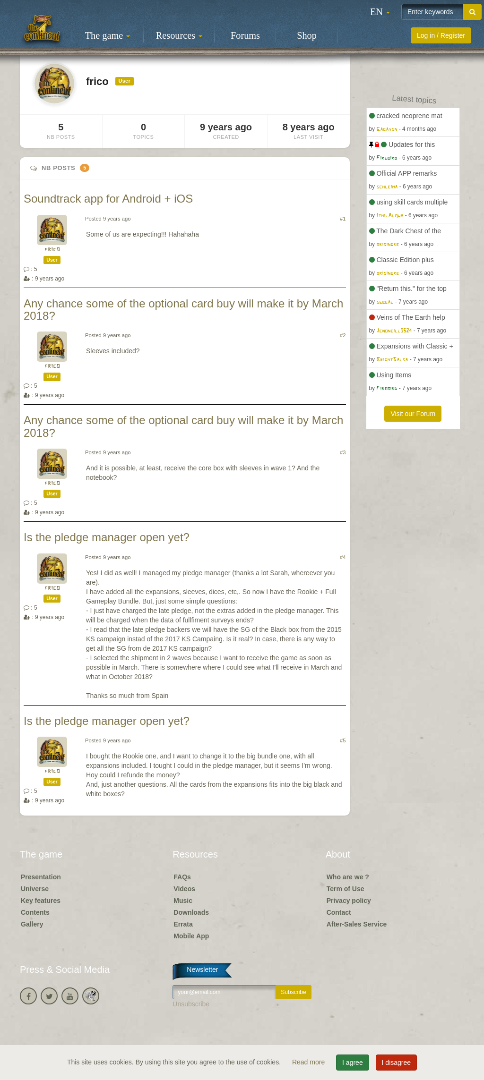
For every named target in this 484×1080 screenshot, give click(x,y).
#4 (343, 557)
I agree (352, 1062)
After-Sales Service (357, 924)
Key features (40, 900)
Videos (184, 889)
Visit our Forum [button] (412, 413)
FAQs (182, 877)
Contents (35, 912)
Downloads (191, 912)
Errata (182, 924)
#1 (343, 218)
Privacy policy (349, 900)
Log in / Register (441, 35)
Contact (339, 912)
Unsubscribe (191, 1004)
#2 (343, 335)
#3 (343, 452)
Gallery (32, 924)
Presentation (41, 877)
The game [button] (107, 35)
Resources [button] (179, 35)
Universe (35, 889)
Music (182, 900)
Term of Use (345, 889)
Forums (245, 35)
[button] (380, 12)
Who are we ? (348, 877)
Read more (309, 1062)
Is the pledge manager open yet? (107, 537)
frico (52, 249)
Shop (307, 35)
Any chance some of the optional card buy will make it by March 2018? (183, 309)
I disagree (396, 1062)
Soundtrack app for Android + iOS (108, 198)
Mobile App (191, 936)
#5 (343, 740)
